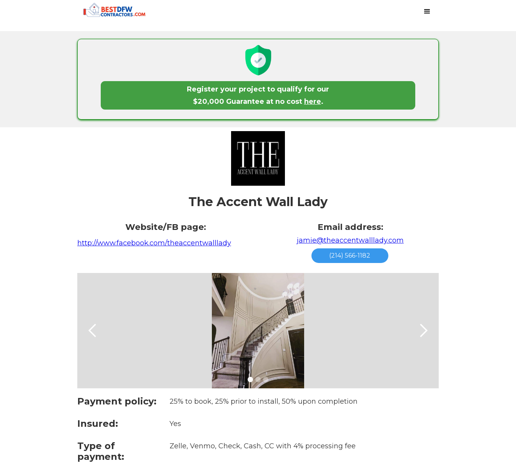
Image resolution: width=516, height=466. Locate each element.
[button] (427, 11)
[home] (136, 11)
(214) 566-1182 (349, 255)
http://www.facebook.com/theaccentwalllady (154, 243)
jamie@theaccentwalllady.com (350, 240)
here (312, 101)
